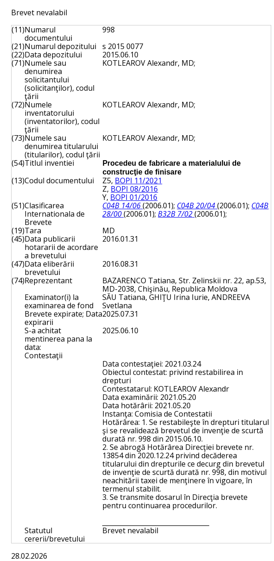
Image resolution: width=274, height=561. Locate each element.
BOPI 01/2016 (133, 197)
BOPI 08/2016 (134, 189)
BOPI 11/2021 (138, 180)
